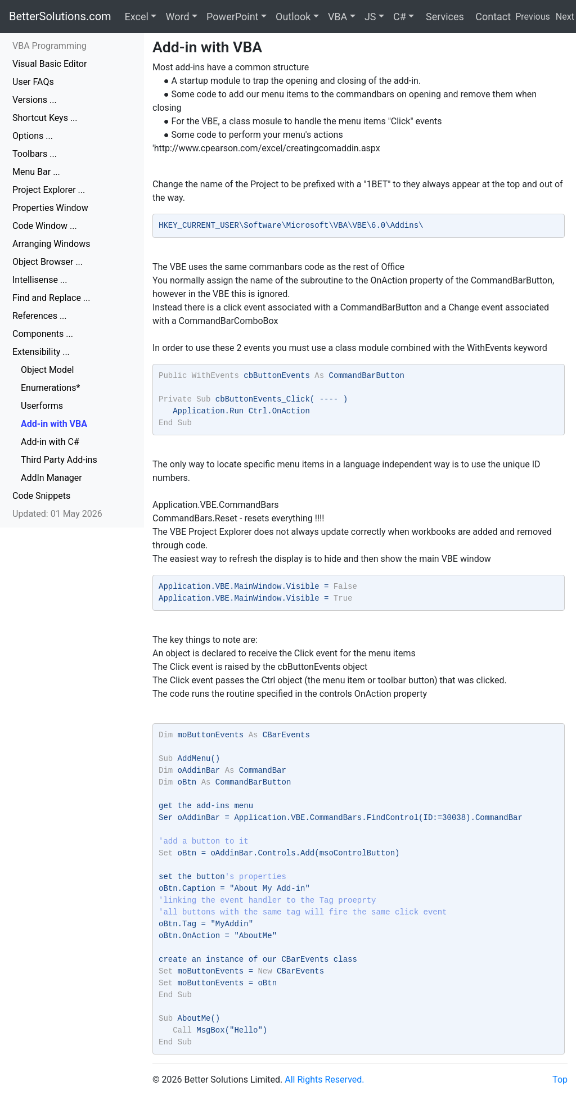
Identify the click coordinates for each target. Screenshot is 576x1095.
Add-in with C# (50, 441)
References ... (39, 315)
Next (565, 16)
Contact (492, 16)
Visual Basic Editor (49, 63)
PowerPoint (232, 16)
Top (560, 1079)
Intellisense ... (40, 279)
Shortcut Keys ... (45, 117)
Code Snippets (41, 495)
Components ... (42, 333)
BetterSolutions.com (60, 16)
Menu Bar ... (36, 171)
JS (370, 16)
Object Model (47, 369)
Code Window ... (44, 225)
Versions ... (34, 99)
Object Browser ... (47, 261)
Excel (136, 16)
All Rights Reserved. (324, 1079)
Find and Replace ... (51, 297)
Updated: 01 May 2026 (57, 513)
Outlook (293, 16)
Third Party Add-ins (59, 459)
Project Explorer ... (48, 189)
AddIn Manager (51, 477)
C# (399, 16)
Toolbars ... (34, 153)
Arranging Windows (51, 243)
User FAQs (33, 81)
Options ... (32, 135)
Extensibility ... (41, 351)
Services (443, 16)
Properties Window (50, 207)
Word (177, 16)
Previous (532, 16)
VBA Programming (49, 45)
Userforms (42, 405)
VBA (337, 16)
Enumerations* (50, 387)
